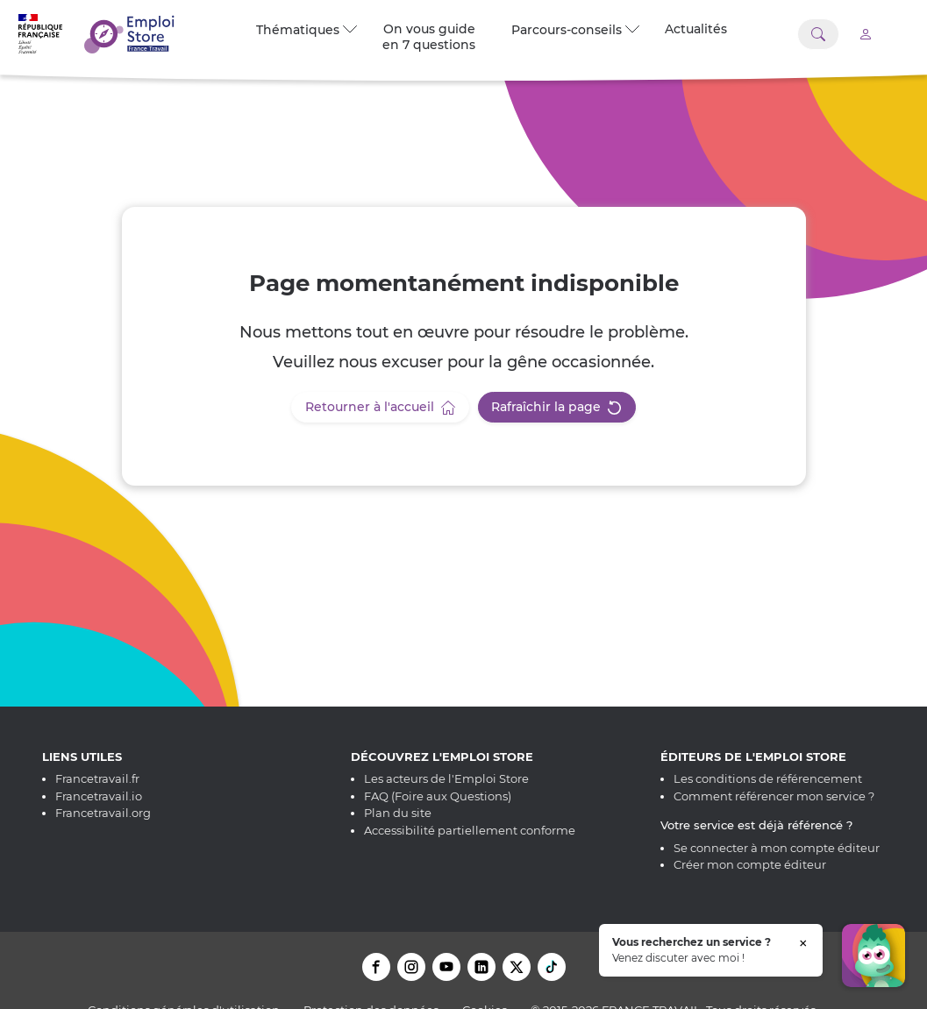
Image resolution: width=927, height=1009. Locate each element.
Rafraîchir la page (556, 407)
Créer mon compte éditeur (750, 864)
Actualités (696, 29)
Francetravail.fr (97, 778)
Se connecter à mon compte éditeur (777, 848)
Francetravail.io (98, 796)
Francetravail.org (103, 813)
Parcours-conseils (575, 30)
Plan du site (397, 813)
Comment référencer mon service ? (774, 796)
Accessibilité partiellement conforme (469, 830)
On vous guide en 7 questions (428, 37)
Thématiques (306, 30)
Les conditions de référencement (768, 778)
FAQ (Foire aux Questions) (437, 796)
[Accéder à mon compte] (865, 34)
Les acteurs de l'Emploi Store (446, 778)
